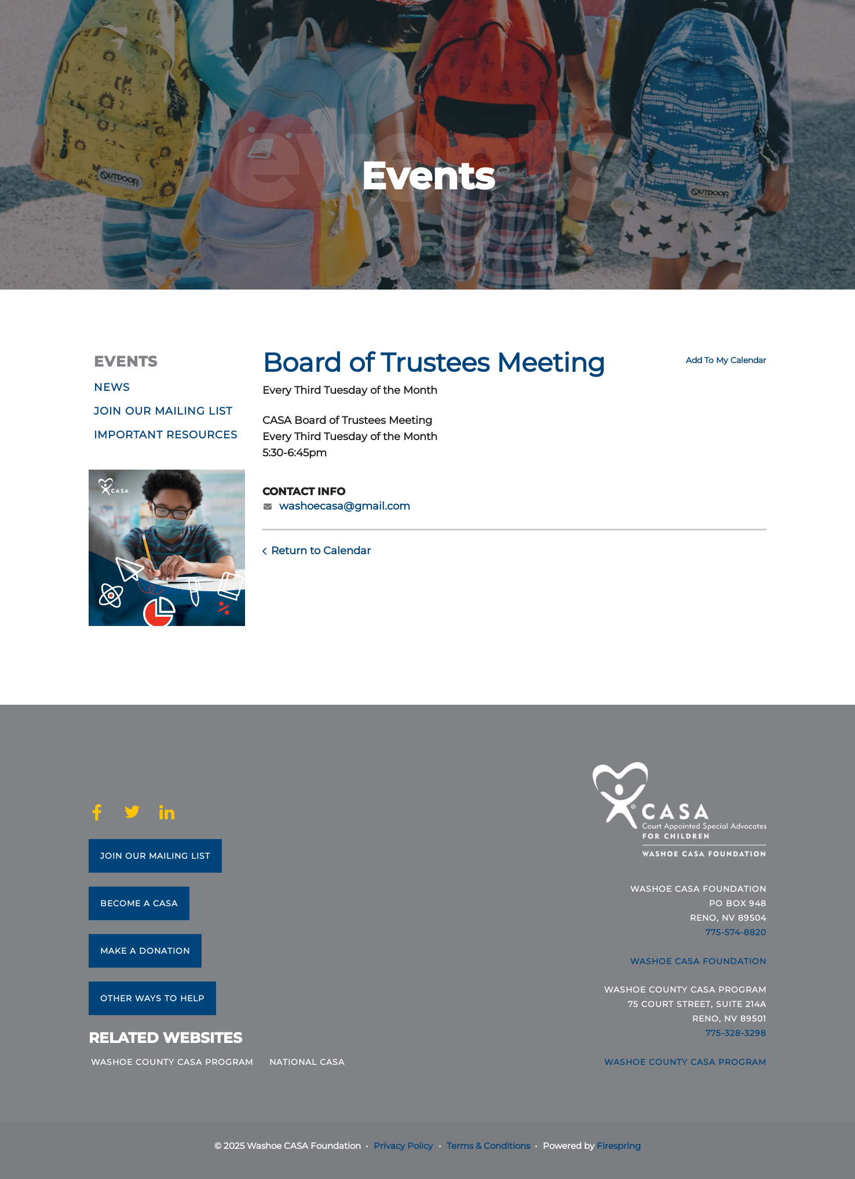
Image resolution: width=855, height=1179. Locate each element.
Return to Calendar (321, 550)
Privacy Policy (403, 1145)
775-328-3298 (736, 1033)
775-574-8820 (736, 932)
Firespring (619, 1145)
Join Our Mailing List (155, 856)
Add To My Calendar (726, 360)
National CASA (307, 1062)
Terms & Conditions (488, 1145)
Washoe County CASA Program (172, 1062)
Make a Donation (145, 951)
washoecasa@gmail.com (344, 506)
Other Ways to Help (152, 998)
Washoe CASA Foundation (698, 961)
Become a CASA (139, 903)
